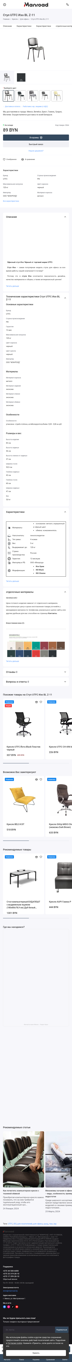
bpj (55, 1224)
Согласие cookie (15, 1343)
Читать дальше (12, 286)
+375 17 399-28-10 (11, 1276)
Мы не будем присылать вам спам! (19, 1318)
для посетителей (24, 1224)
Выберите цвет (10, 88)
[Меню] (4, 4)
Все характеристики (11, 201)
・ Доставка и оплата (11, 106)
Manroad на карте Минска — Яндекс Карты (36, 1024)
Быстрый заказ (36, 144)
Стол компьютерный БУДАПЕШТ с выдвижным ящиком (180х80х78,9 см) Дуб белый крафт (23, 904)
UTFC (10, 1224)
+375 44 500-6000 (11, 1271)
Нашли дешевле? (36, 151)
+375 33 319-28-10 (11, 1274)
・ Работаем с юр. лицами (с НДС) (34, 106)
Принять (36, 1353)
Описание (7, 26)
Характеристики (24, 26)
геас (51, 1224)
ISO (15, 1224)
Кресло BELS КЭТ (15, 824)
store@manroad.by (10, 1291)
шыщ (46, 1224)
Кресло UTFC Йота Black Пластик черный (23, 748)
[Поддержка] (67, 4)
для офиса (38, 1224)
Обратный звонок (10, 1279)
